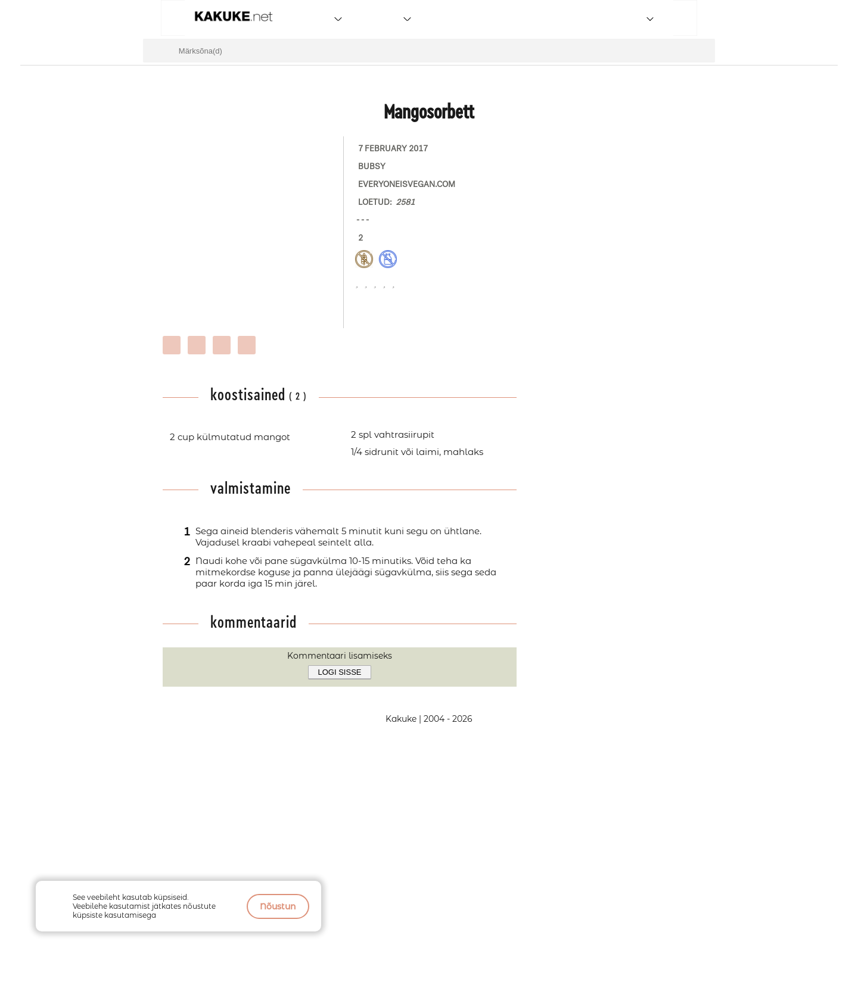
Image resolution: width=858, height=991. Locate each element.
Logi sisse (340, 672)
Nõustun (278, 906)
